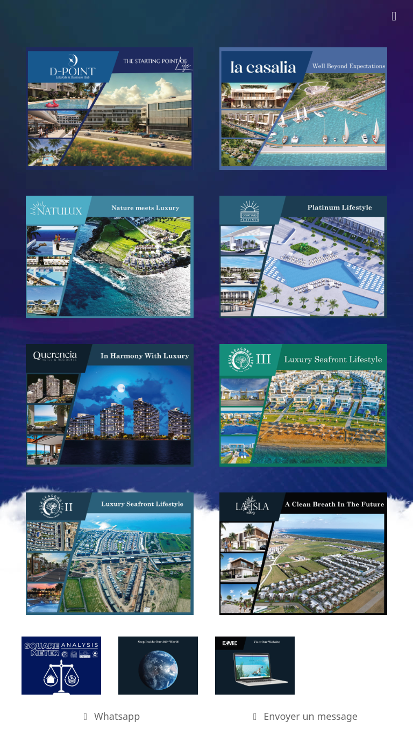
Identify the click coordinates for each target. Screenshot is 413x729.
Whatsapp (110, 716)
